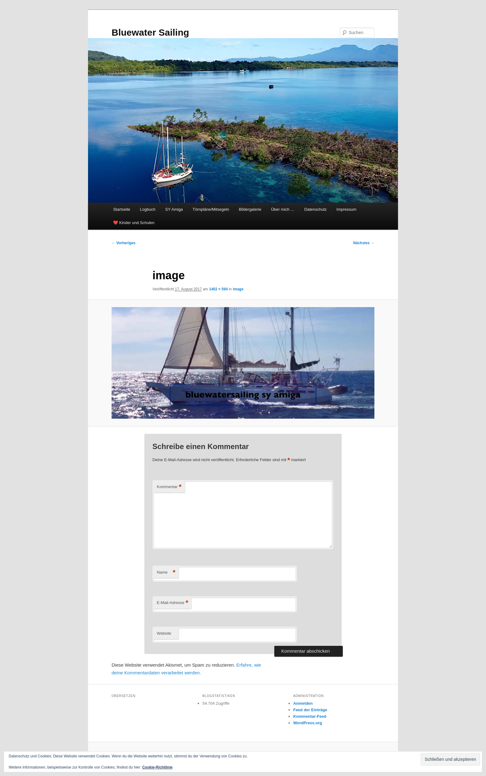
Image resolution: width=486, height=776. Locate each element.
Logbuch (148, 209)
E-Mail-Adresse (172, 602)
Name (166, 572)
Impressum (346, 209)
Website (164, 633)
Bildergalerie (250, 209)
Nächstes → (363, 243)
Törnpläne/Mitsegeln (210, 209)
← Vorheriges (123, 243)
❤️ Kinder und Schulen (133, 222)
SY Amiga (174, 209)
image (238, 289)
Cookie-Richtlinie (157, 767)
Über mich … (282, 209)
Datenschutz (315, 209)
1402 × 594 (218, 289)
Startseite (121, 209)
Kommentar (169, 487)
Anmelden (303, 703)
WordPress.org (307, 723)
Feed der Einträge (310, 710)
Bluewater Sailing (150, 32)
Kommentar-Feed (309, 716)
